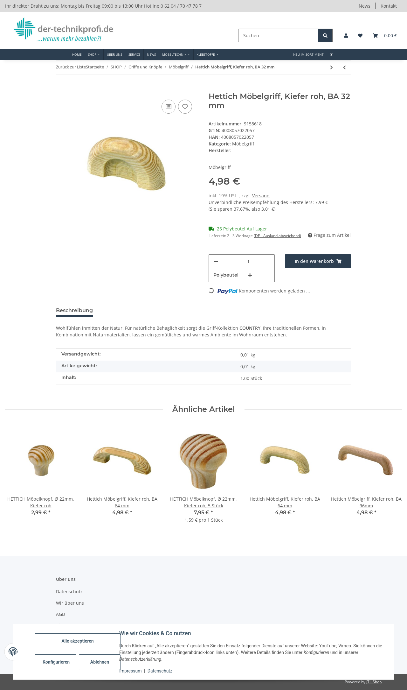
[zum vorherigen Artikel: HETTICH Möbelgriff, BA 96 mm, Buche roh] (344, 67)
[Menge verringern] (216, 261)
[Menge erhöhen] (250, 275)
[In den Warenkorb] (61, 88)
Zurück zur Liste (71, 67)
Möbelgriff (243, 144)
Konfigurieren (56, 662)
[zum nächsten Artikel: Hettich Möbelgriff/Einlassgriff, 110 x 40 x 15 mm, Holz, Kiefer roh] (331, 67)
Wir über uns (70, 603)
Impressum (130, 670)
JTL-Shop (374, 682)
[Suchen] (279, 35)
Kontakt (389, 6)
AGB (60, 614)
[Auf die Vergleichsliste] (169, 107)
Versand (261, 196)
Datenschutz (160, 670)
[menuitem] (77, 54)
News (364, 6)
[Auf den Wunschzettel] (185, 107)
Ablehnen (99, 662)
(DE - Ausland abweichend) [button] (277, 235)
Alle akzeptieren (77, 641)
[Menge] (248, 261)
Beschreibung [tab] (74, 310)
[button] (346, 35)
